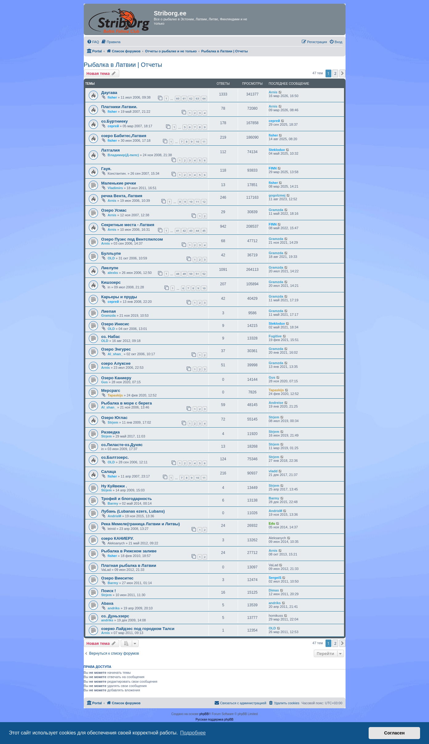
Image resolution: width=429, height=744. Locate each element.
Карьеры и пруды (119, 297)
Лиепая (108, 311)
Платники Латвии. (119, 106)
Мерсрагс (110, 390)
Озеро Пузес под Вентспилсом (132, 239)
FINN (273, 168)
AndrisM (114, 516)
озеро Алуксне (116, 363)
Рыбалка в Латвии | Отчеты (123, 64)
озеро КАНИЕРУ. (117, 538)
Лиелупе (110, 268)
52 (203, 274)
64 (203, 98)
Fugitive (275, 336)
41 (177, 231)
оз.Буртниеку (114, 121)
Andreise (276, 403)
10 (197, 142)
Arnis (273, 92)
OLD (111, 258)
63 (197, 98)
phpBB (204, 714)
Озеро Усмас (114, 210)
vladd (273, 471)
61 (184, 98)
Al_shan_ (115, 354)
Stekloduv (277, 150)
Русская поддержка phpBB (214, 719)
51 (197, 274)
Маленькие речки (118, 183)
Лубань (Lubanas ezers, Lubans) (133, 511)
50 (190, 274)
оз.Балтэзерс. (115, 457)
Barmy (113, 503)
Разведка (110, 432)
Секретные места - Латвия (127, 224)
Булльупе (111, 253)
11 (203, 142)
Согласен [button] (394, 732)
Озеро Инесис (115, 324)
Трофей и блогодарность (126, 498)
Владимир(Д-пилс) (123, 155)
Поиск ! (108, 590)
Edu (272, 523)
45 (203, 231)
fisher (112, 97)
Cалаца (108, 471)
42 (184, 231)
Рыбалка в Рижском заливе (129, 551)
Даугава (109, 92)
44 (197, 231)
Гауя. (106, 168)
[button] (342, 73)
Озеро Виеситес (117, 578)
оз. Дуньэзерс (115, 616)
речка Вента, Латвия (122, 195)
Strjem (113, 422)
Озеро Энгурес (116, 349)
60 (177, 98)
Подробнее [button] (193, 732)
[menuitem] (93, 42)
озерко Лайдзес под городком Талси (138, 628)
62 (190, 98)
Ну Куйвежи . (114, 486)
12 (203, 202)
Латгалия (110, 150)
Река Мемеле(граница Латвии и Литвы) (140, 524)
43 (190, 231)
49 (184, 274)
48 (177, 274)
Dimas (274, 590)
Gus (104, 382)
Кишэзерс (111, 282)
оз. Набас (110, 336)
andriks (114, 608)
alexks (113, 272)
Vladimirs (115, 188)
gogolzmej (277, 195)
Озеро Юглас (114, 417)
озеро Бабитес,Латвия (123, 135)
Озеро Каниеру (116, 378)
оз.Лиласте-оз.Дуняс (122, 444)
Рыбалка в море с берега (126, 403)
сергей (113, 126)
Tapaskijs (115, 395)
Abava (107, 603)
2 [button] (335, 73)
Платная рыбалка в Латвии (128, 565)
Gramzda (276, 210)
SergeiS (275, 577)
